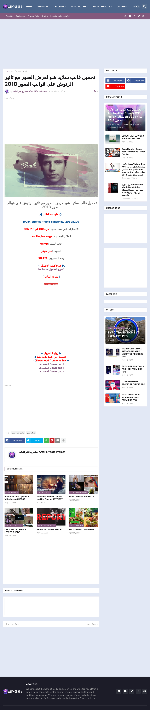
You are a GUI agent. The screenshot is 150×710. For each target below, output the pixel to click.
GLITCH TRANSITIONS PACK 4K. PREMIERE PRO (133, 369)
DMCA (45, 16)
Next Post (91, 624)
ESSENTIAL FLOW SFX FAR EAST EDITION (133, 137)
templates (42, 6)
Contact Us (20, 16)
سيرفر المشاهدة (51, 284)
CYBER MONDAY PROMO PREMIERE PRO (133, 382)
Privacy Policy (34, 16)
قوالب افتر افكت (19, 71)
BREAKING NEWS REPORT (50, 529)
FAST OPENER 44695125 (81, 496)
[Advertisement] (75, 43)
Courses (122, 6)
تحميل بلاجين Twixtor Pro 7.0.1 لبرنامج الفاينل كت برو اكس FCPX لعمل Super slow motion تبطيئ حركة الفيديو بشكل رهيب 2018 (133, 169)
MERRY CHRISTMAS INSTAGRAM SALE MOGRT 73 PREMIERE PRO (132, 352)
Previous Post (12, 624)
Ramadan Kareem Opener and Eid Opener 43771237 (50, 497)
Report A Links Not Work (60, 16)
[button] (137, 6)
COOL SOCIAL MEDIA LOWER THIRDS (15, 530)
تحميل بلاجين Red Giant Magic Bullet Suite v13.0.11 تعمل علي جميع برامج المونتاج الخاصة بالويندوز (132, 189)
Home (29, 6)
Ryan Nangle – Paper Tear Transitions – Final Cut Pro (133, 151)
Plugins (59, 6)
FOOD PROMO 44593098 (81, 529)
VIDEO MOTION (78, 6)
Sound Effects (101, 6)
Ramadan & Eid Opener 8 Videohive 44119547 (17, 497)
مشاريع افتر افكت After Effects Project (42, 451)
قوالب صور (31, 433)
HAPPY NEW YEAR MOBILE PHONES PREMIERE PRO (131, 397)
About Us (9, 16)
